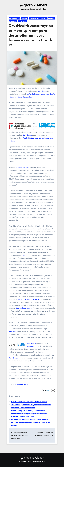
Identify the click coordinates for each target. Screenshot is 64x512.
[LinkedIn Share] (48, 390)
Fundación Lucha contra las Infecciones (38, 138)
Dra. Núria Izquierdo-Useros (28, 299)
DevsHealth (22, 21)
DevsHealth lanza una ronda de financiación (29, 402)
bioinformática (14, 18)
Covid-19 (51, 18)
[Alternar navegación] (8, 7)
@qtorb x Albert (33, 5)
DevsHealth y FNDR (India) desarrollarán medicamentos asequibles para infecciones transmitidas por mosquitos (29, 414)
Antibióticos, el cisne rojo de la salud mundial (29, 420)
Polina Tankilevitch (22, 384)
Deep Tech (12, 21)
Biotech (24, 18)
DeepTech (30, 346)
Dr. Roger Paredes (22, 167)
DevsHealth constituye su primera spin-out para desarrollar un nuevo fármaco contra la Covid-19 (31, 35)
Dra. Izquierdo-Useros (24, 308)
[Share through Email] (53, 390)
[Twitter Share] (44, 390)
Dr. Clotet (24, 255)
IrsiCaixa (12, 141)
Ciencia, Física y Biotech (38, 18)
